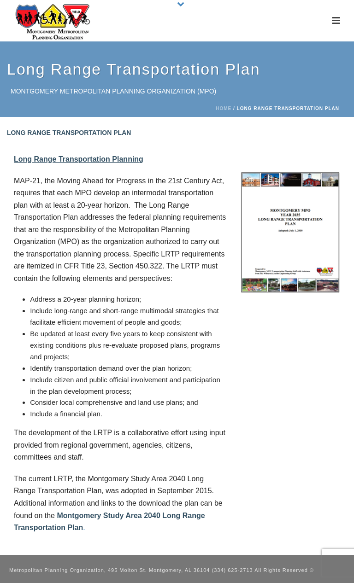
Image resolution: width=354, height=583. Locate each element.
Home (223, 108)
